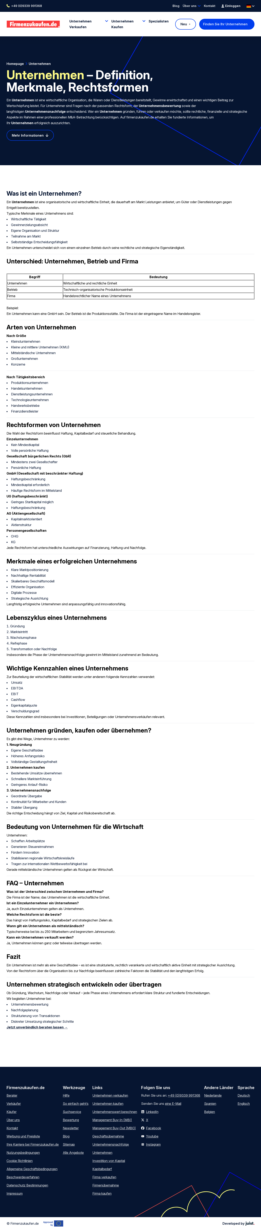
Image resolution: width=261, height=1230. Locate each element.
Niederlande (213, 1095)
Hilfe (66, 1095)
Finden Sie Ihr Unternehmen (225, 24)
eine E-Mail (173, 1104)
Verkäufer (14, 1104)
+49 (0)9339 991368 (26, 6)
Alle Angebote (73, 1153)
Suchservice (72, 1112)
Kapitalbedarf (102, 1169)
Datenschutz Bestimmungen (27, 1185)
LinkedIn (152, 1112)
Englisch (244, 1104)
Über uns (190, 6)
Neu (183, 24)
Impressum (15, 1193)
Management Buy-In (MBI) (112, 1120)
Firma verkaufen (104, 1177)
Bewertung (71, 1120)
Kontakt (209, 6)
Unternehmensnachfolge (110, 1144)
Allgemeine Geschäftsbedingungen (32, 1169)
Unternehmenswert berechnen (114, 1112)
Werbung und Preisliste (23, 1136)
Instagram (153, 1144)
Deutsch (244, 1095)
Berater (12, 1095)
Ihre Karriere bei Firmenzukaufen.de (33, 1144)
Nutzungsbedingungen (23, 1153)
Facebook (153, 1128)
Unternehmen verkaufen (110, 1095)
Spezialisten (159, 21)
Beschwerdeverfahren (23, 1177)
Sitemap (69, 1144)
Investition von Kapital (108, 1161)
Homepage (15, 64)
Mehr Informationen (28, 135)
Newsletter (71, 1128)
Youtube (152, 1136)
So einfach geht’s (75, 1104)
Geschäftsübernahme (108, 1136)
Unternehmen (40, 64)
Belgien (209, 1112)
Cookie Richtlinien (20, 1161)
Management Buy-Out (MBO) (114, 1128)
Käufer (12, 1112)
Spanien (210, 1104)
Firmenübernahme (105, 1185)
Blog (176, 6)
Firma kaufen (102, 1193)
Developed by (238, 1223)
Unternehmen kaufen (107, 1104)
